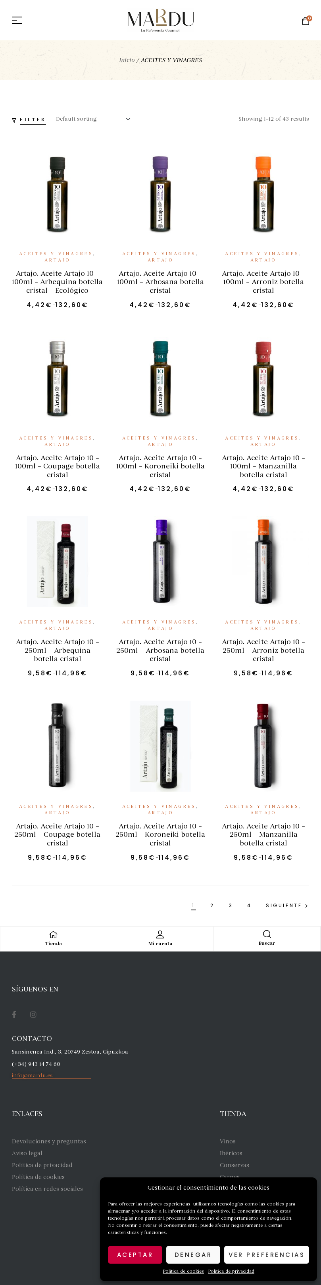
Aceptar (135, 1255)
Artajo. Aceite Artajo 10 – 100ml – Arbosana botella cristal (160, 282)
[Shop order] (95, 119)
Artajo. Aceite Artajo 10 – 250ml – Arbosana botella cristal (160, 650)
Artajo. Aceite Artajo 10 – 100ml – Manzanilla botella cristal (263, 466)
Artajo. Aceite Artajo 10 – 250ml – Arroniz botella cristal (263, 650)
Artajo (57, 260)
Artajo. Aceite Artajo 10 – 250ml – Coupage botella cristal (57, 834)
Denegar (193, 1255)
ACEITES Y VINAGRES (56, 253)
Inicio (127, 60)
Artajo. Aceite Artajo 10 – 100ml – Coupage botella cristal (57, 466)
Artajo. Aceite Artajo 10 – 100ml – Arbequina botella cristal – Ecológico (57, 282)
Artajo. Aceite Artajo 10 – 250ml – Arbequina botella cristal (57, 650)
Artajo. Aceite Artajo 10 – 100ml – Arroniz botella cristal (263, 282)
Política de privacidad (231, 1271)
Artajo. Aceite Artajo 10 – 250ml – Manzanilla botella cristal (263, 834)
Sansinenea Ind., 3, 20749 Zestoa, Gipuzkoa (70, 1051)
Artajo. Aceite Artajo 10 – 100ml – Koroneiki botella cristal (160, 466)
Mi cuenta (160, 944)
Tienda (53, 944)
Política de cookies (183, 1271)
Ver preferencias (267, 1255)
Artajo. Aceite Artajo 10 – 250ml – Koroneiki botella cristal (160, 834)
